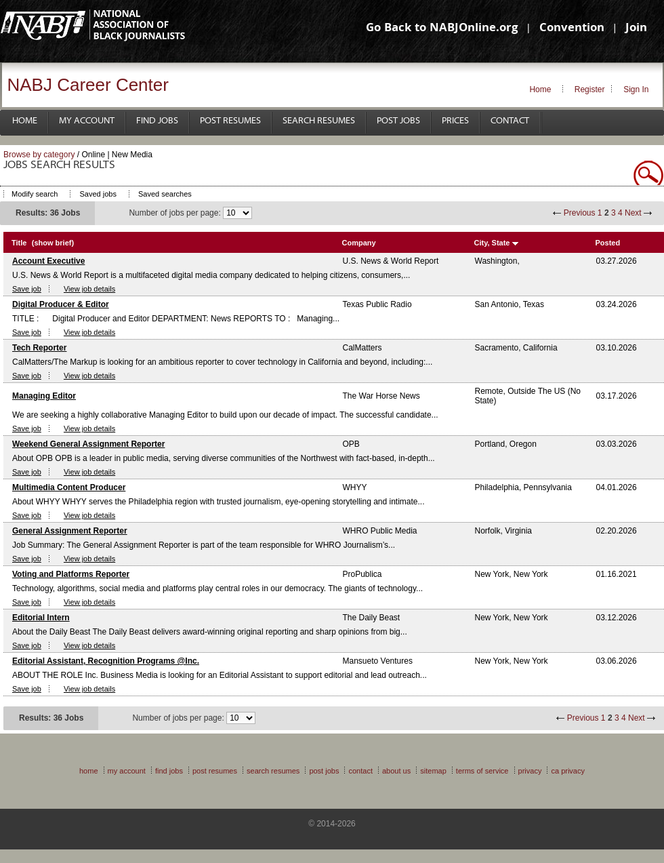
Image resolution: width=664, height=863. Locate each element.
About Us (396, 771)
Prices (455, 121)
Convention (571, 29)
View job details (89, 289)
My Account (87, 121)
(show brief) (53, 243)
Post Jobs (398, 121)
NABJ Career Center (88, 85)
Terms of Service (482, 771)
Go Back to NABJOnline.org (442, 29)
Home (540, 89)
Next (633, 213)
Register (590, 89)
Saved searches (165, 194)
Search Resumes (319, 121)
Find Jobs (157, 121)
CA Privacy (568, 771)
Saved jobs (97, 194)
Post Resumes (230, 121)
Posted (608, 243)
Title (19, 243)
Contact (510, 121)
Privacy (530, 771)
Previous (580, 213)
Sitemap (433, 771)
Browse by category (39, 154)
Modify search (35, 194)
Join (636, 29)
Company (359, 243)
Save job (26, 289)
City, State (492, 243)
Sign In (635, 89)
